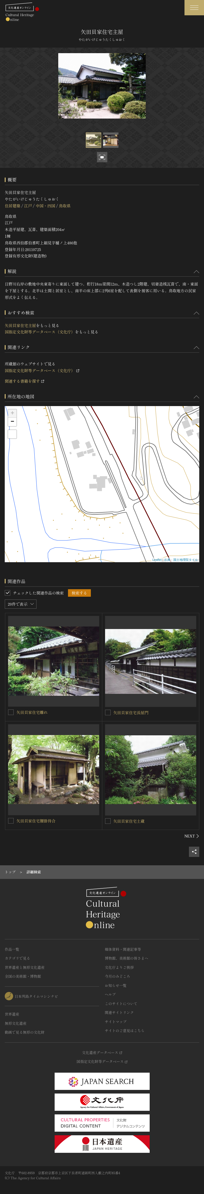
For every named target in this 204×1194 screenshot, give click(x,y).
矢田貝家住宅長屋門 (131, 712)
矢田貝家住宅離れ (32, 712)
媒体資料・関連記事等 (123, 949)
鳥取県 (65, 205)
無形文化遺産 (15, 1023)
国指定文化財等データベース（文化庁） (40, 332)
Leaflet (157, 559)
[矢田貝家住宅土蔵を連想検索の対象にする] (108, 821)
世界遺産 (12, 1014)
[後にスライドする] (191, 836)
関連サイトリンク (119, 1012)
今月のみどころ (117, 976)
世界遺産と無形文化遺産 (25, 967)
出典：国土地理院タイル (181, 559)
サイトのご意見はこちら (125, 1030)
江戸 (28, 205)
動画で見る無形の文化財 (25, 1032)
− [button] (12, 422)
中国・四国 (45, 205)
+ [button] (12, 413)
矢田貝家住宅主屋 (20, 325)
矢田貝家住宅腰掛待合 (35, 821)
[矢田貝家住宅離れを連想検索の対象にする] (11, 712)
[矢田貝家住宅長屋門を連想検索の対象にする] (108, 712)
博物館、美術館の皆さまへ (126, 958)
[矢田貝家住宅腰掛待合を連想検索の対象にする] (11, 821)
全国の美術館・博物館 (23, 976)
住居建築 (12, 205)
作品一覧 (12, 949)
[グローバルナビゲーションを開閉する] (194, 7)
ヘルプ (110, 994)
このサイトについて (121, 1003)
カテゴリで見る (17, 958)
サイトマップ (116, 1021)
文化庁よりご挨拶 (119, 967)
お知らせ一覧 (116, 985)
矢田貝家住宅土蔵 (129, 821)
